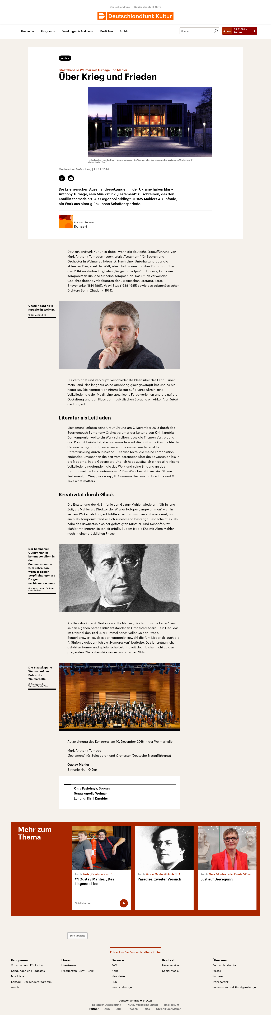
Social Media (170, 970)
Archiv (124, 31)
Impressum (171, 1004)
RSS (114, 981)
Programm (48, 31)
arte (147, 1008)
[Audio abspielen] (124, 903)
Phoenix (133, 1008)
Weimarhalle (163, 741)
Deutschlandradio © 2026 (135, 1000)
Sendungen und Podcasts (28, 970)
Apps (115, 970)
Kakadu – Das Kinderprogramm (31, 981)
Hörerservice (170, 965)
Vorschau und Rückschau (27, 965)
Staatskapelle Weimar (90, 793)
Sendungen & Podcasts (77, 31)
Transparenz (220, 981)
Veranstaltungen (122, 987)
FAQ (114, 965)
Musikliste (106, 31)
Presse (216, 970)
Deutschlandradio (224, 965)
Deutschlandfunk (120, 6)
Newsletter (119, 976)
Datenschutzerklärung (106, 1004)
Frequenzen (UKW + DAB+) (78, 970)
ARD (107, 1008)
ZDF (119, 1008)
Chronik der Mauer (168, 1008)
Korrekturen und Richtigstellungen (235, 987)
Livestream (68, 965)
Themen (26, 31)
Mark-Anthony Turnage (84, 750)
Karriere (217, 976)
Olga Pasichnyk (85, 788)
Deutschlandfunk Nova (147, 6)
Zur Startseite (77, 935)
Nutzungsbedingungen (143, 1004)
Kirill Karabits (97, 798)
